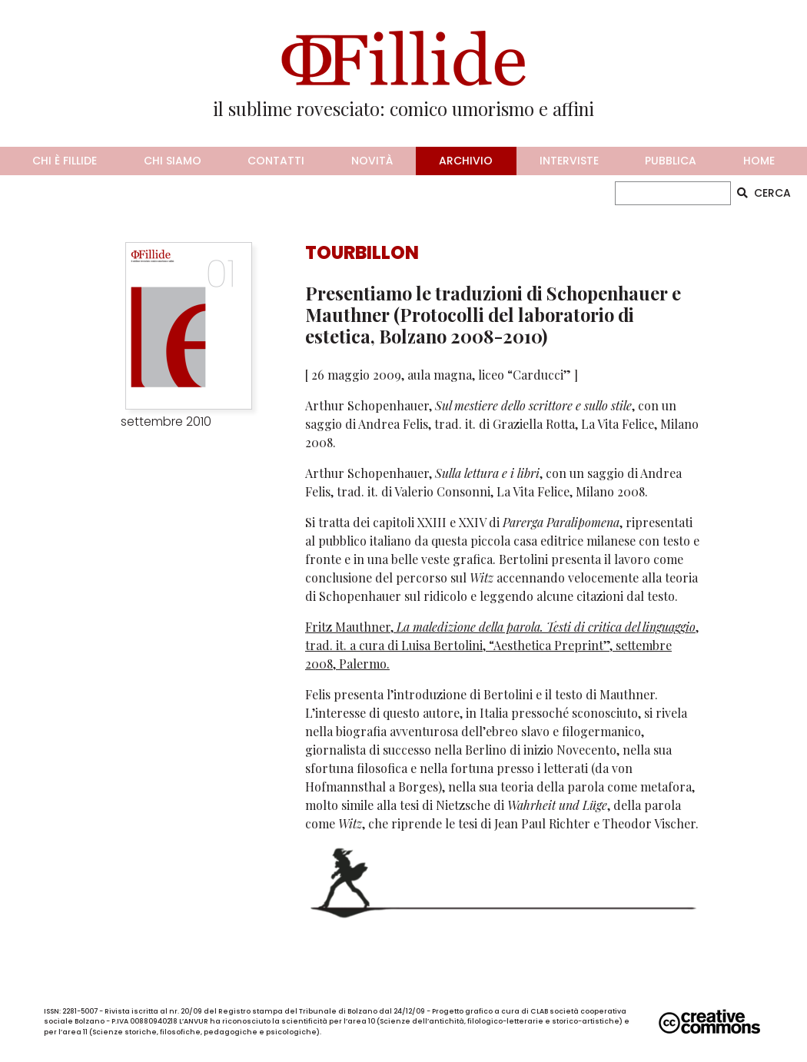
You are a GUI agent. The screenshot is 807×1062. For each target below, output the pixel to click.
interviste (569, 160)
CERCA (764, 193)
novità (372, 160)
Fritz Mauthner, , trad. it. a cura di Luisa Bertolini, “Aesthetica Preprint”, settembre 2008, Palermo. (502, 645)
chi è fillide (64, 160)
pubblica (670, 160)
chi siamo (172, 160)
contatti (275, 160)
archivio (466, 160)
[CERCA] (673, 193)
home (759, 160)
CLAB (539, 1011)
